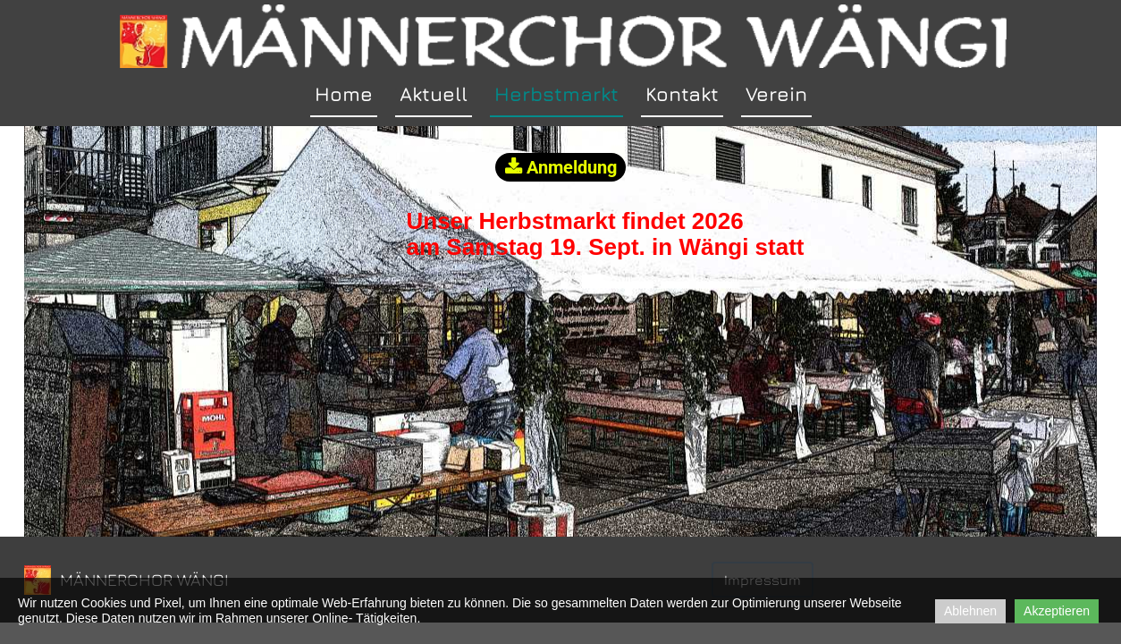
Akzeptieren (1057, 611)
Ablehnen (970, 611)
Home (344, 94)
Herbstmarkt (556, 94)
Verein (776, 94)
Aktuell (434, 94)
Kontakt (682, 94)
